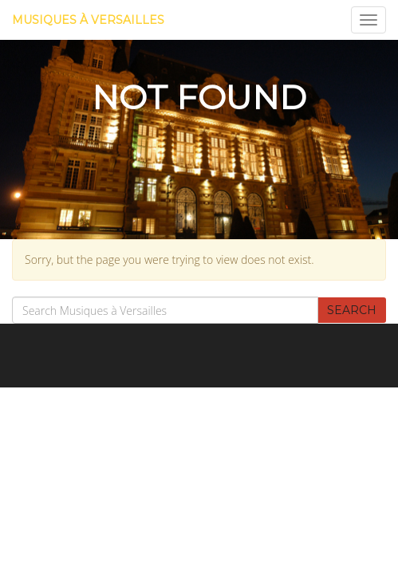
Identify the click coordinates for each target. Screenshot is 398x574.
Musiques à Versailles (88, 20)
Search (351, 310)
